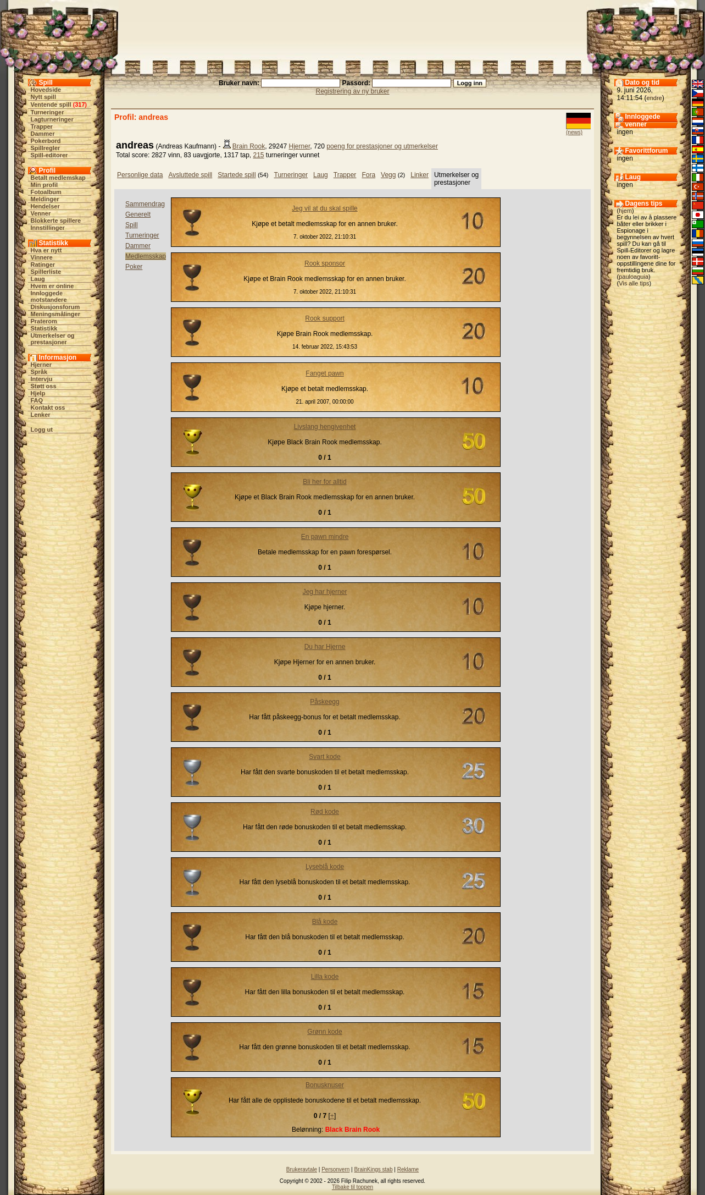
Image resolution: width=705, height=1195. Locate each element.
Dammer (43, 133)
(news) (574, 132)
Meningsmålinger (55, 314)
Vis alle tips (634, 283)
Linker (419, 175)
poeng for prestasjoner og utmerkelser (382, 146)
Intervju (42, 379)
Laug (38, 279)
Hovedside (46, 89)
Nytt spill (43, 96)
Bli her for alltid (324, 482)
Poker (133, 267)
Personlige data (140, 175)
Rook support (324, 318)
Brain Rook (248, 146)
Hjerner (41, 364)
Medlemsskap (145, 256)
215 (258, 155)
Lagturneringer (52, 119)
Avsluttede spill (190, 175)
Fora (368, 175)
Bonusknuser (325, 1085)
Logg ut (42, 429)
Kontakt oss (48, 407)
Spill (131, 225)
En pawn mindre (325, 537)
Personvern (335, 1169)
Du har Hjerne (325, 647)
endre (654, 98)
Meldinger (45, 199)
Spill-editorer (49, 155)
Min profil (44, 184)
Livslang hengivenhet (325, 427)
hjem (625, 210)
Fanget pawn (324, 373)
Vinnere (42, 257)
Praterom (44, 321)
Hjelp (38, 393)
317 (80, 104)
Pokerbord (46, 140)
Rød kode (324, 812)
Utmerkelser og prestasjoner (53, 338)
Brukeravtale (301, 1169)
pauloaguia (633, 276)
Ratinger (43, 264)
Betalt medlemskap (58, 177)
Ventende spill (51, 104)
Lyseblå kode (325, 867)
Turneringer (47, 112)
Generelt (138, 214)
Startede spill (237, 175)
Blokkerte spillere (56, 220)
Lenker (41, 414)
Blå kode (325, 922)
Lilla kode (325, 977)
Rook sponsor (324, 263)
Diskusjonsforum (55, 307)
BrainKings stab (373, 1169)
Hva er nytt (46, 250)
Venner (41, 213)
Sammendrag (145, 204)
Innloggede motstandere (49, 296)
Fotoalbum (46, 192)
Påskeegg (324, 702)
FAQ (37, 400)
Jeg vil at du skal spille (324, 208)
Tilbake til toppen (352, 1187)
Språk (39, 371)
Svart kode (324, 757)
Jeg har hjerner (325, 592)
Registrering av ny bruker (352, 91)
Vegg (388, 175)
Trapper (42, 126)
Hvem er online (52, 286)
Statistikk (44, 328)
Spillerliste (46, 271)
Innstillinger (48, 227)
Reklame (408, 1169)
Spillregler (45, 148)
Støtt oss (44, 386)
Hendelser (45, 206)
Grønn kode (324, 1032)
